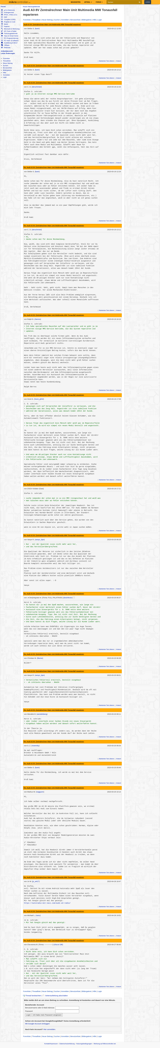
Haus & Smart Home (9, 36)
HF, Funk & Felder (8, 31)
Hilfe (4, 72)
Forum (3, 6)
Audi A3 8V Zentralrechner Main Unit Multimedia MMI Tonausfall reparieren (52, 24)
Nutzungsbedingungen (84, 1044)
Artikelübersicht (7, 51)
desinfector (68, 598)
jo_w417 (36, 881)
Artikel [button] (88, 2)
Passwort (29, 1011)
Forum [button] (99, 2)
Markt (4, 24)
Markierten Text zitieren (106, 61)
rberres (37, 319)
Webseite (5, 47)
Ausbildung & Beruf (9, 43)
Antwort (118, 61)
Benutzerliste (7, 68)
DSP (4, 17)
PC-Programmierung (9, 38)
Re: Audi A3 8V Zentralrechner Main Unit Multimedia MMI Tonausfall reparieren (54, 66)
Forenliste (6, 58)
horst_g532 (39, 399)
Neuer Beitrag (7, 63)
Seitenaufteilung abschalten (55, 996)
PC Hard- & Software (9, 40)
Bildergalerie (7, 70)
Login (147, 2)
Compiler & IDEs (8, 19)
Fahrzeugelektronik (9, 33)
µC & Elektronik (8, 10)
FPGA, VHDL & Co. (9, 15)
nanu (38, 915)
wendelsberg (42, 714)
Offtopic (5, 45)
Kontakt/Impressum (51, 1044)
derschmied (36, 87)
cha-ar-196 (58, 945)
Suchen (5, 65)
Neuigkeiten (75, 2)
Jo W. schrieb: (31, 920)
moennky (35, 746)
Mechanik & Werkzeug (10, 29)
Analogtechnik (7, 12)
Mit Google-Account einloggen (37, 1024)
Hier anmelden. (49, 1029)
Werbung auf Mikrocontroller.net (105, 1044)
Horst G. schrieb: (33, 602)
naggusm (40, 792)
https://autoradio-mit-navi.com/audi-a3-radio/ (47, 903)
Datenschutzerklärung (67, 1044)
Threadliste (7, 61)
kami (37, 29)
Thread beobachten (32, 996)
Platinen (5, 26)
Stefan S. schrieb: (33, 91)
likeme (40, 658)
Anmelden (6, 75)
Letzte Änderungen (8, 53)
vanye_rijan (39, 540)
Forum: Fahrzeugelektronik (31, 6)
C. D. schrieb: (31, 404)
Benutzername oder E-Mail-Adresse (39, 1008)
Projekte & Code (8, 22)
